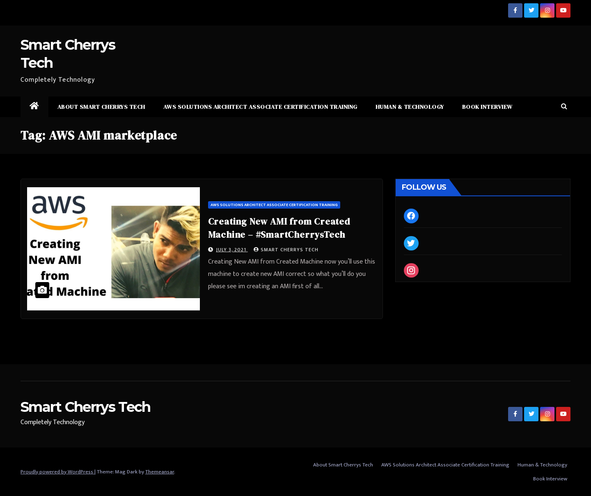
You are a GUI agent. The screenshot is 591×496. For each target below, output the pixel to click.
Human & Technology (410, 107)
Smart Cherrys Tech (286, 250)
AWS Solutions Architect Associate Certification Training (260, 107)
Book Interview (487, 107)
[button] (564, 106)
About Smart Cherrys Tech (101, 107)
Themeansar (159, 471)
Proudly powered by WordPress (57, 471)
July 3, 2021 (232, 250)
